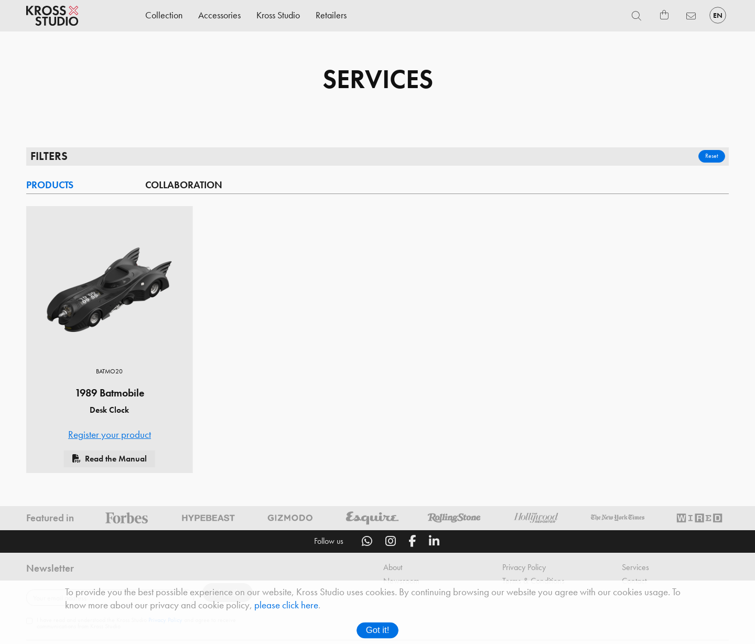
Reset (711, 157)
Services (635, 569)
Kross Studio (278, 15)
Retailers (331, 15)
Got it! (378, 630)
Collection (163, 15)
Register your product (109, 437)
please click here (286, 604)
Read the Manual (116, 460)
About (392, 569)
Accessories (219, 15)
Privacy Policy (524, 569)
